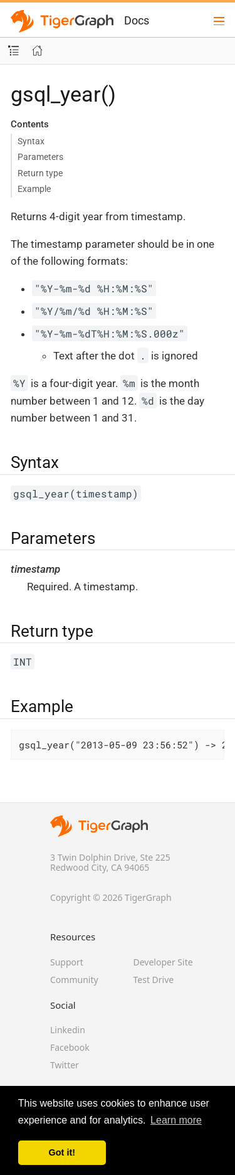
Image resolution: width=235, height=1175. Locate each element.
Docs (136, 20)
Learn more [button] (176, 1120)
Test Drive (153, 980)
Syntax (31, 141)
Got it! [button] (62, 1152)
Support (66, 962)
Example (34, 189)
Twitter (64, 1065)
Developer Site (163, 962)
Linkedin (67, 1030)
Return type (40, 173)
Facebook (70, 1047)
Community (74, 980)
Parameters (40, 157)
